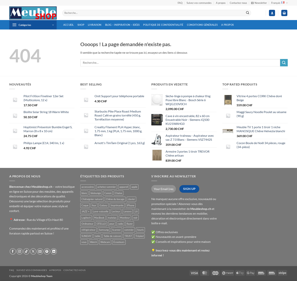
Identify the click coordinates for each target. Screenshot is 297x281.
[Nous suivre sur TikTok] (26, 251)
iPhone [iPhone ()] (130, 205)
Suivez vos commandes (199, 2)
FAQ (180, 2)
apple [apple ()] (134, 186)
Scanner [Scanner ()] (116, 229)
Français (279, 3)
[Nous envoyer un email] (40, 251)
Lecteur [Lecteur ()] (116, 211)
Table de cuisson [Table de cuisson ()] (112, 236)
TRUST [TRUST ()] (128, 236)
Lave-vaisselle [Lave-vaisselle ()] (100, 211)
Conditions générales (202, 24)
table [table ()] (97, 236)
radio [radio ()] (120, 223)
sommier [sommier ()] (129, 229)
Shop (80, 24)
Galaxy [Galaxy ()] (103, 205)
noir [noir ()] (135, 217)
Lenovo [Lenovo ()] (127, 211)
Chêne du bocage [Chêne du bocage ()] (115, 199)
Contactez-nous (238, 2)
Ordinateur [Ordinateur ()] (87, 223)
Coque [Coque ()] (84, 205)
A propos (221, 2)
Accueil (68, 24)
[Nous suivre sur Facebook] (13, 251)
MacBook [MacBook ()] (99, 217)
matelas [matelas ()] (112, 217)
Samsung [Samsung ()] (104, 229)
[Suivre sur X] (33, 251)
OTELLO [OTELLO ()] (101, 223)
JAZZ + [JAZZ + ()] (85, 211)
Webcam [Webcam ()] (105, 242)
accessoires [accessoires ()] (87, 186)
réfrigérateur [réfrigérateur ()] (88, 229)
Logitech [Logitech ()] (86, 217)
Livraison (94, 24)
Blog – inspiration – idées (122, 24)
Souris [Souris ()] (140, 229)
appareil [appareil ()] (123, 186)
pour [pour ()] (111, 223)
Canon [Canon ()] (107, 193)
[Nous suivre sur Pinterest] (47, 251)
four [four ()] (94, 205)
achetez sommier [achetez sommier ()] (106, 186)
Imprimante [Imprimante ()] (117, 205)
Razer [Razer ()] (130, 223)
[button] (259, 3)
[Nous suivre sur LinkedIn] (54, 251)
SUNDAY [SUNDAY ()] (86, 236)
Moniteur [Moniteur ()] (125, 217)
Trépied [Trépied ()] (139, 236)
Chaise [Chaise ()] (118, 193)
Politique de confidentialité (163, 24)
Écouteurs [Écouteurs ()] (118, 242)
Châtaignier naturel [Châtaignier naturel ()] (91, 199)
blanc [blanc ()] (84, 193)
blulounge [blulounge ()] (96, 193)
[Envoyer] (247, 13)
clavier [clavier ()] (131, 199)
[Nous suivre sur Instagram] (19, 251)
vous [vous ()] (84, 242)
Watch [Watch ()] (93, 242)
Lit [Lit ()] (136, 211)
